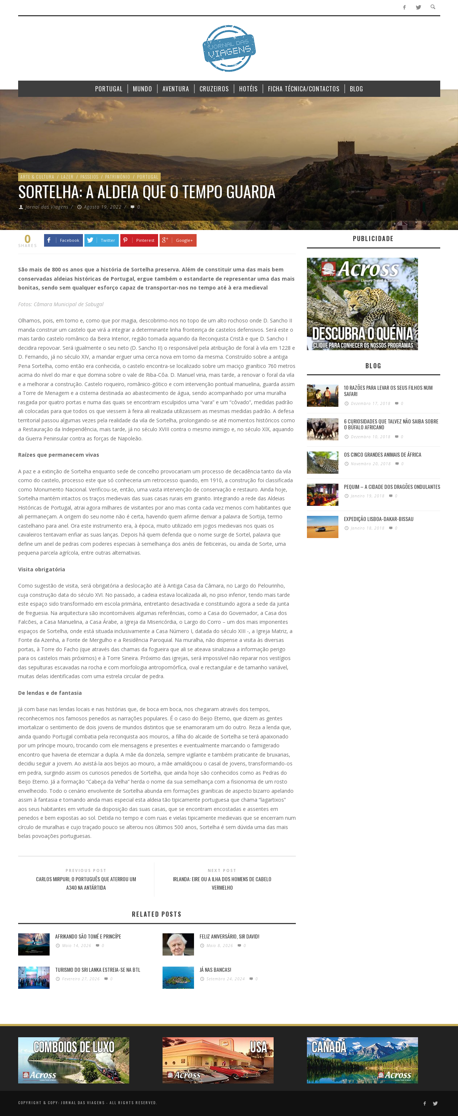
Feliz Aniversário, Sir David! (229, 936)
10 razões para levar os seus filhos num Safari (388, 390)
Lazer (67, 176)
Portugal (147, 176)
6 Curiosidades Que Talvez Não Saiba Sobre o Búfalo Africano (391, 424)
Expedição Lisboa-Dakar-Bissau (379, 519)
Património (117, 176)
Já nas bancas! (215, 969)
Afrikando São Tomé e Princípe (88, 936)
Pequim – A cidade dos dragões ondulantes (392, 486)
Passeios (89, 176)
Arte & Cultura (37, 176)
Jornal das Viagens (47, 207)
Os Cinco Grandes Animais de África (382, 454)
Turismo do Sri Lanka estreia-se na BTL (97, 969)
